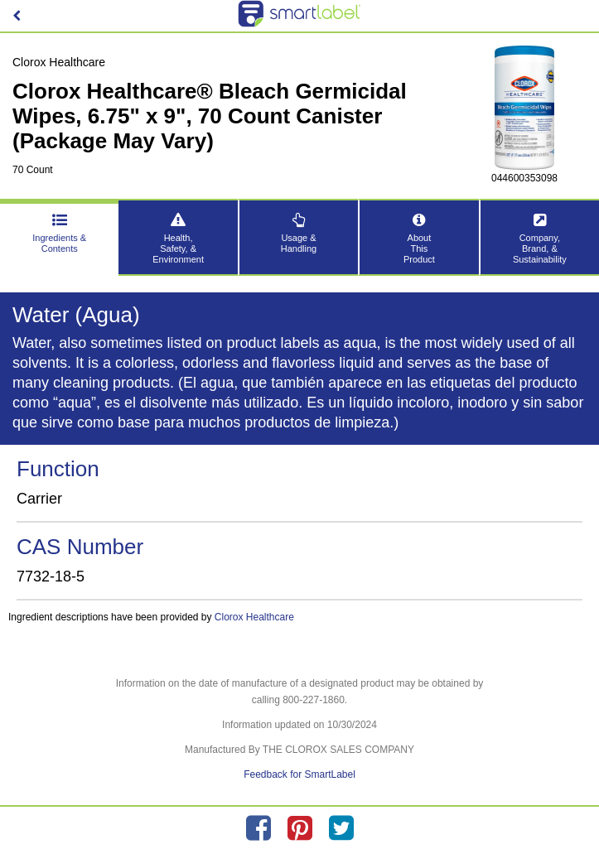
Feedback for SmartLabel (299, 774)
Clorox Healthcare (254, 617)
